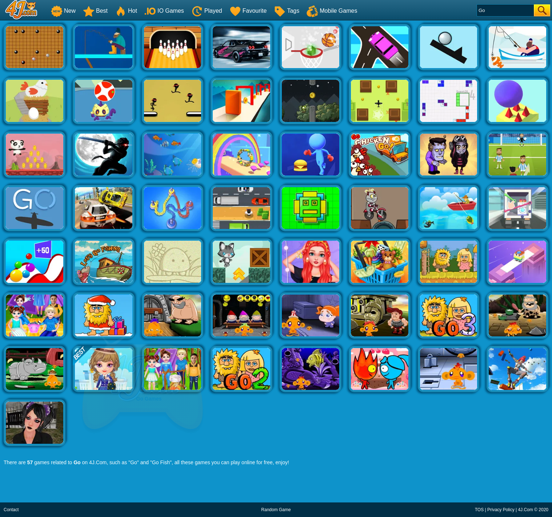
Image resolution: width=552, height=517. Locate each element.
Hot (126, 11)
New (63, 11)
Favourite (248, 11)
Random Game (276, 509)
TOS (479, 509)
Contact (11, 509)
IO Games (164, 11)
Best (95, 11)
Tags (286, 11)
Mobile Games (332, 11)
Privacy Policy (501, 509)
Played (206, 11)
